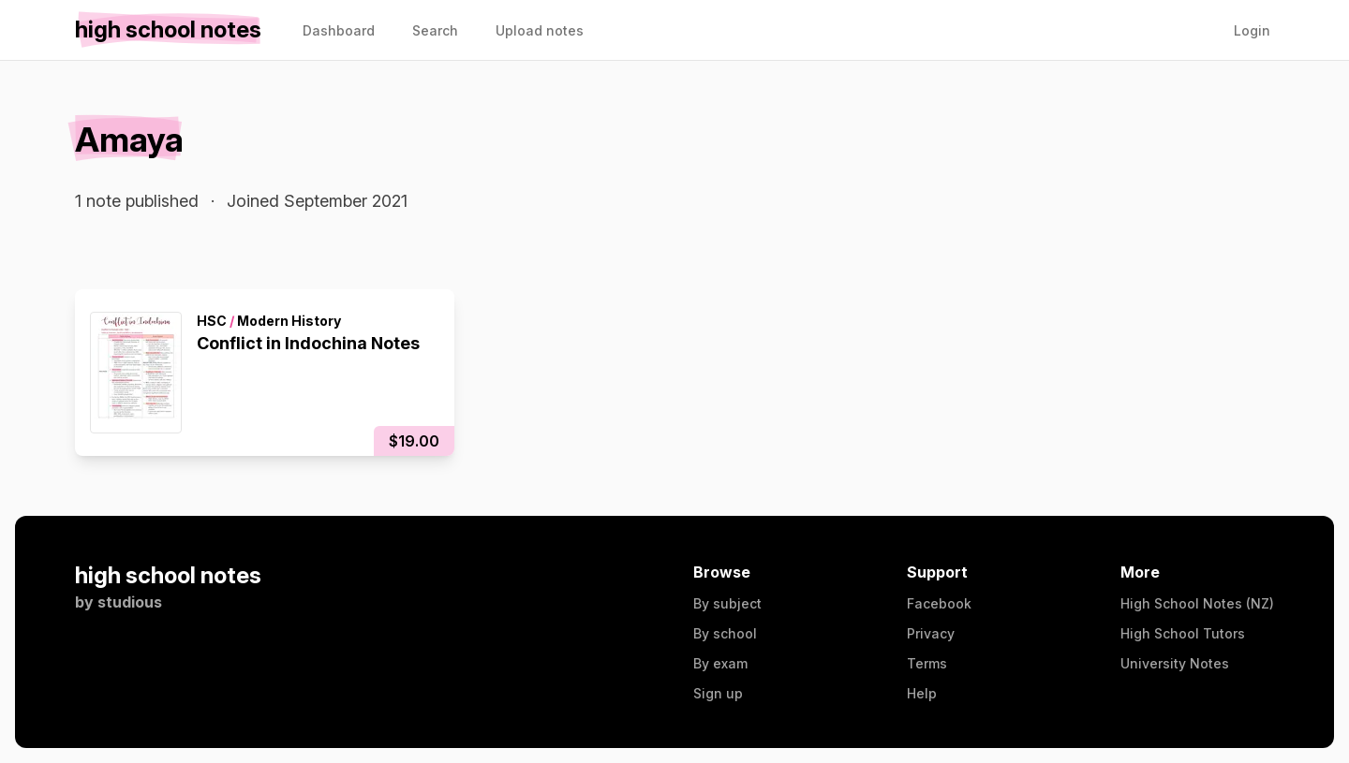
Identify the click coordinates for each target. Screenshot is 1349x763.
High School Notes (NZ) (1197, 603)
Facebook (939, 603)
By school (725, 633)
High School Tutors (1182, 633)
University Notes (1174, 663)
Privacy (931, 633)
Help (922, 693)
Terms (927, 663)
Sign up (718, 693)
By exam (720, 663)
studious (129, 602)
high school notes (168, 575)
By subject (727, 603)
